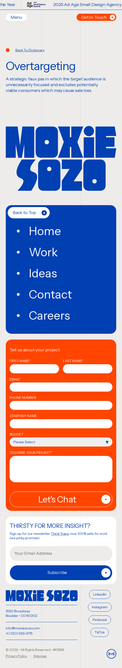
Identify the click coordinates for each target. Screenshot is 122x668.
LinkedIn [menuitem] (99, 594)
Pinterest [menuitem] (100, 620)
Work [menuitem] (43, 252)
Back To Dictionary (29, 50)
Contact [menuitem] (50, 294)
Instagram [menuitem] (100, 607)
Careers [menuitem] (49, 315)
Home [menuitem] (45, 231)
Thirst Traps (60, 533)
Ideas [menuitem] (43, 273)
